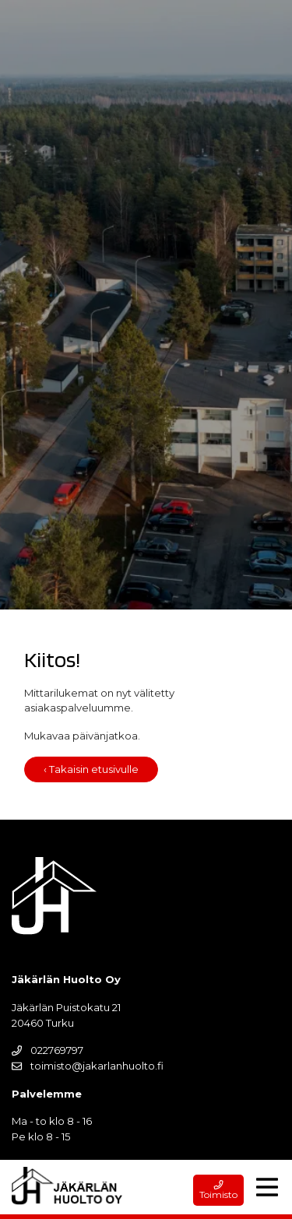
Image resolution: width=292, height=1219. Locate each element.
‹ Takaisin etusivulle (91, 769)
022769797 (47, 1050)
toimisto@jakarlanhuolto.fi (88, 1065)
